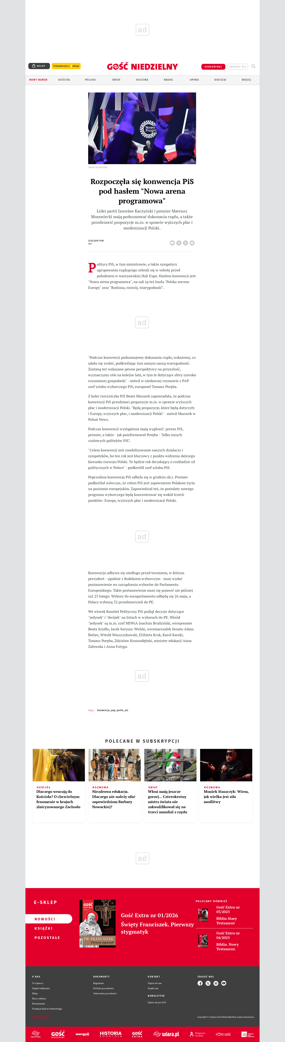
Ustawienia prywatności (105, 993)
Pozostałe (43, 937)
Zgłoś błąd (40, 1017)
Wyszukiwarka (253, 66)
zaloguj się (237, 66)
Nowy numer (38, 79)
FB (179, 241)
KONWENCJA (103, 710)
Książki (43, 928)
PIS (126, 710)
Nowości (43, 919)
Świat (116, 79)
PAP (113, 710)
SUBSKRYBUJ (213, 66)
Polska (90, 79)
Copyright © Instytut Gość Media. (212, 1017)
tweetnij (186, 241)
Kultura (142, 79)
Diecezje (220, 79)
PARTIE (120, 710)
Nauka (168, 79)
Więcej (246, 79)
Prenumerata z (66, 66)
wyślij (193, 241)
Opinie (194, 79)
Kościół (64, 79)
